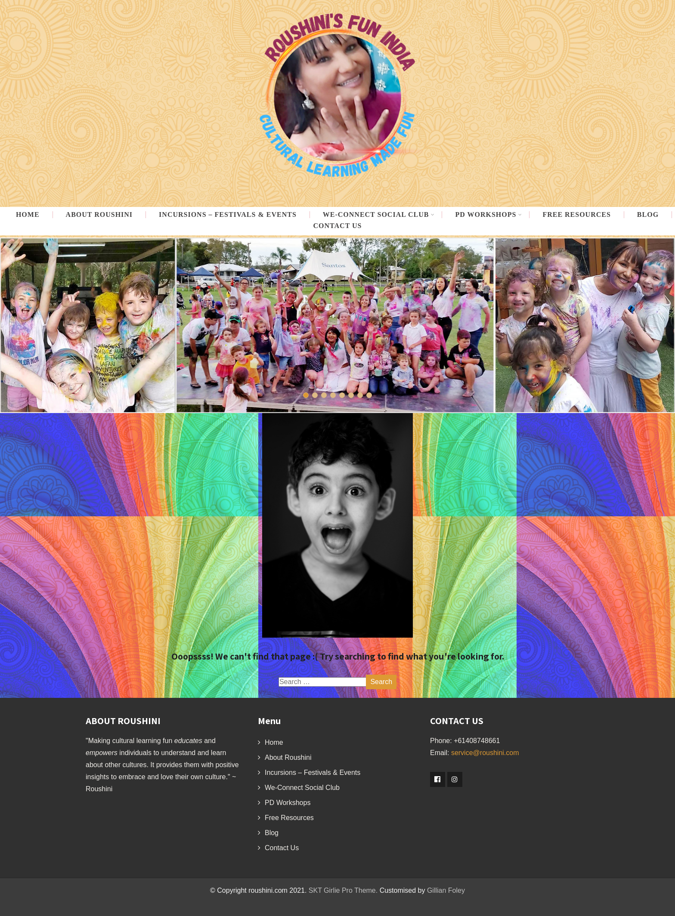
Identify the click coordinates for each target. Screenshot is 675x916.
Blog (648, 214)
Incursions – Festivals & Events (228, 214)
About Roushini (99, 214)
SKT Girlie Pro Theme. (343, 890)
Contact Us (337, 225)
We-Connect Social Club (302, 787)
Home (28, 214)
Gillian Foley (446, 890)
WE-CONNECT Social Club (379, 214)
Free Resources (576, 214)
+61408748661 (477, 740)
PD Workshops (488, 214)
